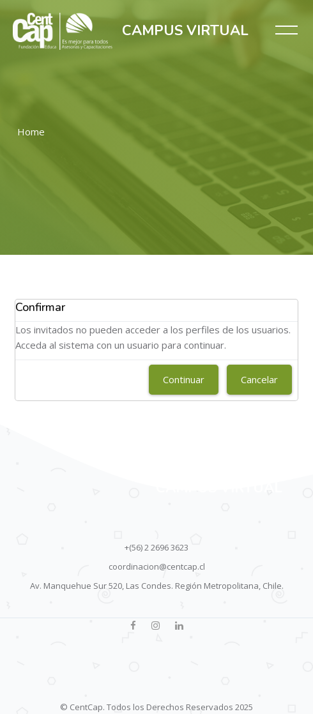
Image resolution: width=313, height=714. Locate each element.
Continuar (183, 379)
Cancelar (259, 379)
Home (31, 131)
